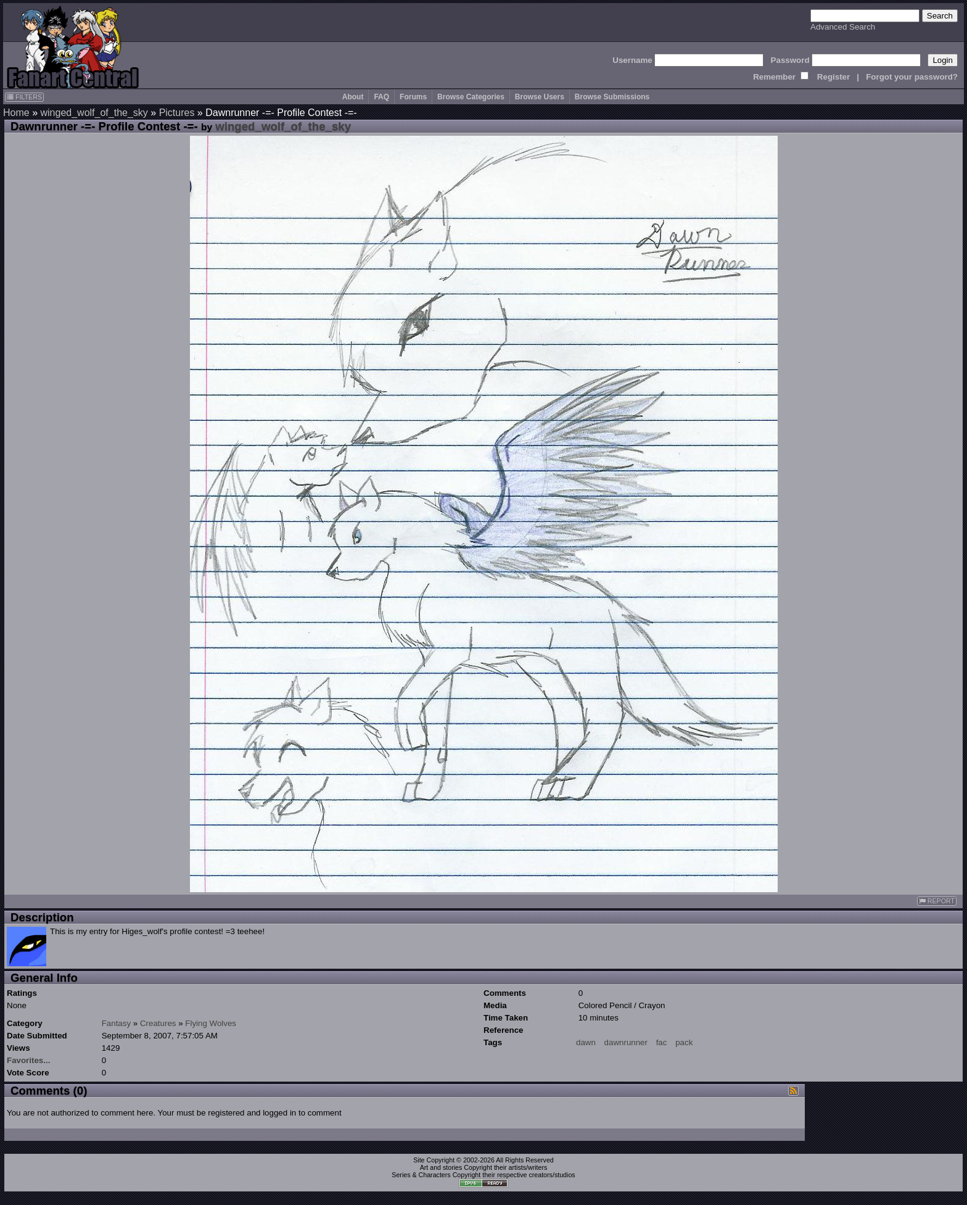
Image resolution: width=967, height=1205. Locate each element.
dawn (586, 1042)
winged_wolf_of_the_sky (93, 112)
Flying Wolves (210, 1023)
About (353, 97)
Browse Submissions (612, 97)
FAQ (381, 97)
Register (833, 76)
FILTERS (24, 97)
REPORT (937, 901)
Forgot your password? (912, 76)
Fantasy (116, 1023)
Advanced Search (842, 26)
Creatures (158, 1023)
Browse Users (539, 97)
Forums (413, 97)
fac (661, 1042)
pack (684, 1042)
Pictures (177, 112)
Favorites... (28, 1060)
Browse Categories (470, 97)
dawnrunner (626, 1042)
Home (16, 112)
